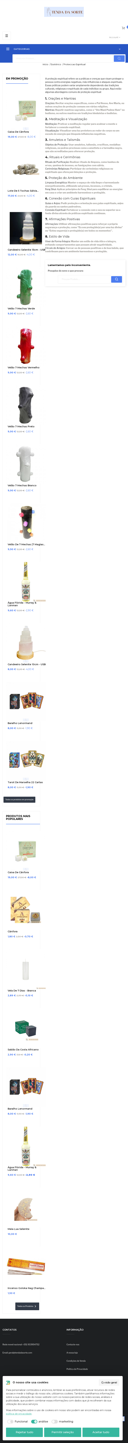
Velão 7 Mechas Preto (21, 426)
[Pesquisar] (69, 58)
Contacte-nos (72, 1344)
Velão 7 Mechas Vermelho (24, 367)
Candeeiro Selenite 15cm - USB (26, 250)
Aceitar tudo (100, 1432)
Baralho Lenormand (20, 723)
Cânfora (13, 931)
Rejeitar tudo (24, 1432)
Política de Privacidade (77, 1369)
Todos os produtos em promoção (19, 799)
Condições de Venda (76, 1361)
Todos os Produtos (27, 1306)
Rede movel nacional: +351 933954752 (20, 1344)
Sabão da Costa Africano (23, 1049)
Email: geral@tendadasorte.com (17, 1352)
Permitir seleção (63, 1432)
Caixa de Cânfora (18, 132)
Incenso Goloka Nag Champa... (26, 1288)
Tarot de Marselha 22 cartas (25, 782)
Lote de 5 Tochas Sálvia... (23, 191)
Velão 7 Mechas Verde (21, 308)
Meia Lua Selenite (18, 1229)
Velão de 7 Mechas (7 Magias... (26, 544)
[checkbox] (17, 1422)
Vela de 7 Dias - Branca (22, 990)
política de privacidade (19, 1413)
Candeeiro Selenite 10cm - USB (27, 664)
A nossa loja (72, 1352)
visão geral (109, 1382)
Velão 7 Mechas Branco (22, 485)
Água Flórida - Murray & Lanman (22, 604)
